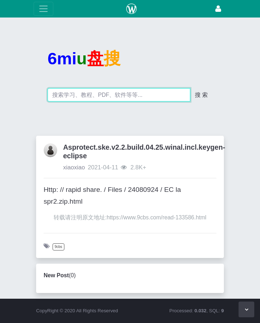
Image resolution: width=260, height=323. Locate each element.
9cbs (58, 247)
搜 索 (201, 95)
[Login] (218, 8)
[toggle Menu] (43, 9)
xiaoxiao (74, 167)
